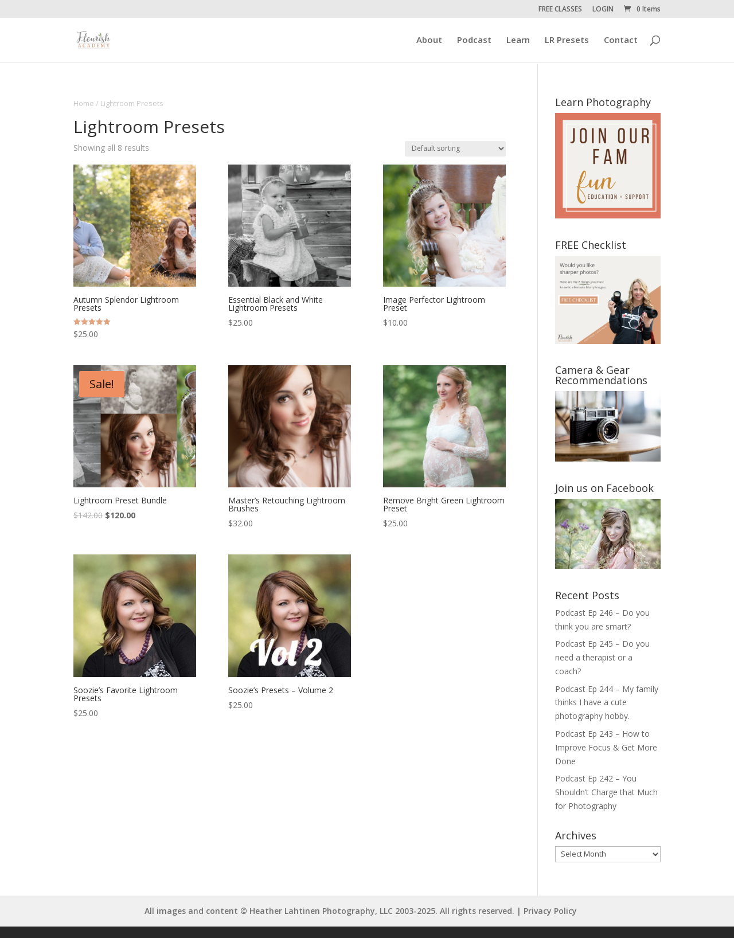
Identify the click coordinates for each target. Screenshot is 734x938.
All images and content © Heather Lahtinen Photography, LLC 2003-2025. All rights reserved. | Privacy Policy (361, 910)
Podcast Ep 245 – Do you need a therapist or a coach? (602, 657)
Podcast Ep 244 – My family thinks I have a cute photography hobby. (606, 702)
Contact (621, 41)
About (429, 41)
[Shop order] (455, 149)
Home (83, 103)
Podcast (474, 41)
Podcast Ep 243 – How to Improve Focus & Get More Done (606, 747)
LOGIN (603, 10)
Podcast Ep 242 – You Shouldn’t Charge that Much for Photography (606, 792)
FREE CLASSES (560, 10)
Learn (518, 41)
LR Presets (567, 41)
